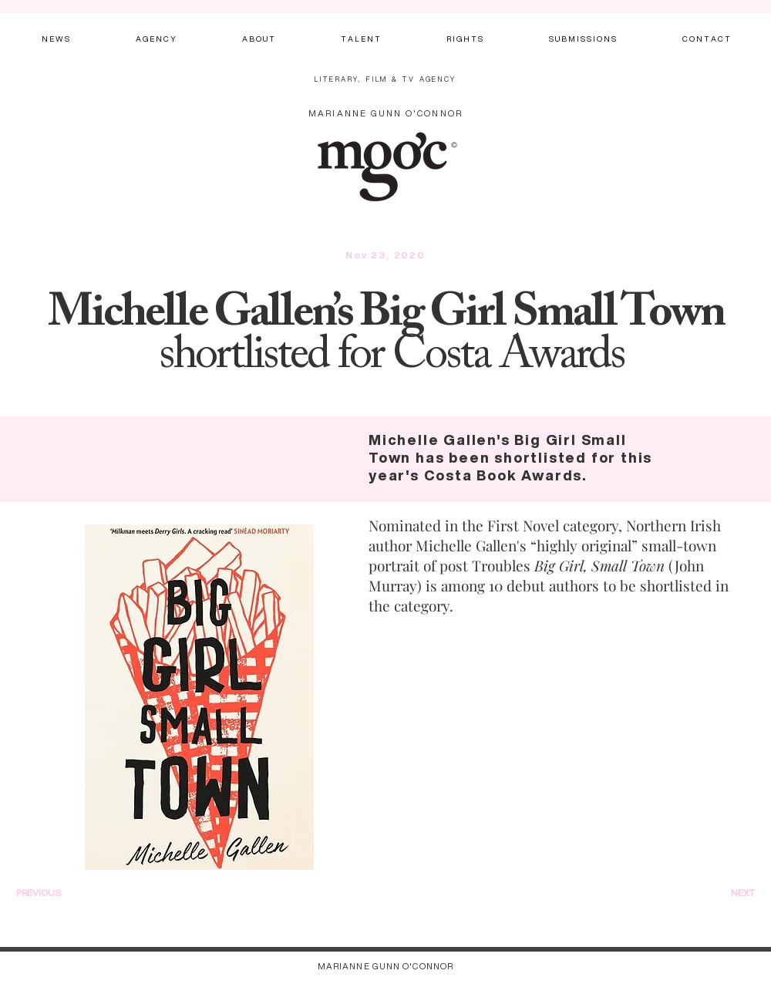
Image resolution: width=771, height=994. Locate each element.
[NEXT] (724, 893)
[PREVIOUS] (59, 893)
